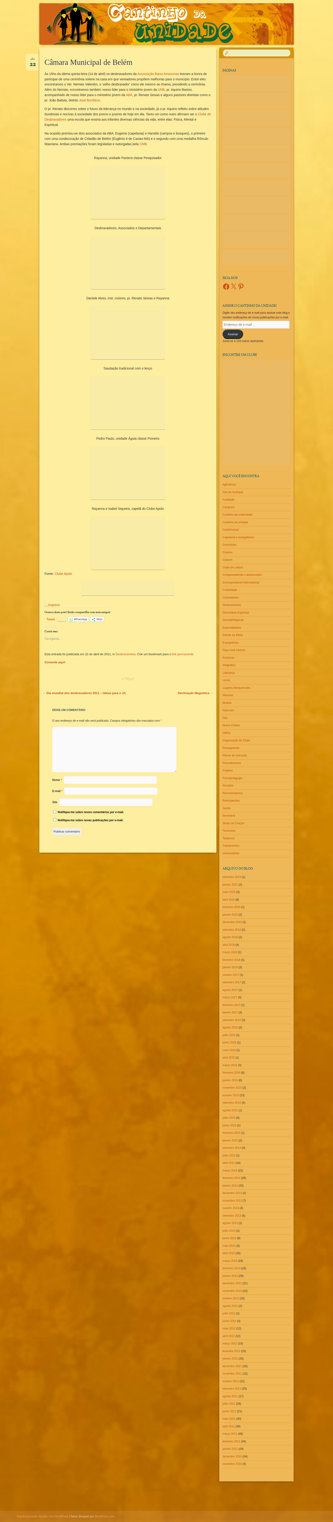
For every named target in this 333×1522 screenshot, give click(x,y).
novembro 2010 (232, 1464)
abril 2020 (228, 899)
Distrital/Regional (233, 620)
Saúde (226, 808)
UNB (161, 89)
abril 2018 (228, 944)
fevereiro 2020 (231, 907)
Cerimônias (229, 544)
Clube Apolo (63, 574)
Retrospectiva (230, 800)
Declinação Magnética (195, 693)
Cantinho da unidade (235, 522)
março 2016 (229, 1065)
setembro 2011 (231, 1388)
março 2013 (229, 1260)
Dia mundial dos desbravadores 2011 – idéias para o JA (84, 693)
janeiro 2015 (230, 1140)
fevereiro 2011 (231, 1441)
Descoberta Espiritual (235, 612)
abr (33, 60)
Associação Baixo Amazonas (158, 74)
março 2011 (229, 1433)
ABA (129, 95)
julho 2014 (228, 1155)
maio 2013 (228, 1245)
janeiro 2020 (230, 914)
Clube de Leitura (232, 567)
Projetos (227, 770)
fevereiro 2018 (231, 959)
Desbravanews (126, 654)
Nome (57, 780)
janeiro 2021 (230, 884)
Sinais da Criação (233, 823)
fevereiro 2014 (231, 1178)
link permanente (183, 654)
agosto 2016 (230, 1027)
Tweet (50, 619)
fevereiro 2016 (231, 1072)
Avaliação (228, 499)
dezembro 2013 (232, 1193)
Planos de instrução (234, 755)
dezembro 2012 (232, 1283)
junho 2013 (229, 1238)
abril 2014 (228, 1163)
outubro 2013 (230, 1208)
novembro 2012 (232, 1291)
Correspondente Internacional (240, 582)
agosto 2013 (230, 1223)
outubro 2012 (230, 1298)
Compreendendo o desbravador (242, 574)
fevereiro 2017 (231, 1005)
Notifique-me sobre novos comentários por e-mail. (91, 812)
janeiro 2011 (230, 1448)
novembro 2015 (232, 1087)
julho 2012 (228, 1313)
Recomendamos (232, 793)
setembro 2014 (231, 1147)
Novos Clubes (231, 725)
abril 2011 (228, 1426)
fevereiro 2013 (231, 1268)
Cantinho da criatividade (237, 514)
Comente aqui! (54, 662)
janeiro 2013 (230, 1276)
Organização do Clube (236, 740)
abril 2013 (228, 1253)
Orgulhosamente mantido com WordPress (42, 1516)
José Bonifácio (89, 100)
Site (54, 802)
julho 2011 (228, 1403)
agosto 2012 (230, 1306)
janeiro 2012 (230, 1358)
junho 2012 (229, 1321)
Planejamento (230, 748)
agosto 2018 (230, 937)
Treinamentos (230, 845)
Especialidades (231, 627)
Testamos (228, 838)
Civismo (227, 552)
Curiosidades (230, 597)
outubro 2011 (230, 1381)
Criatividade (229, 590)
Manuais (227, 695)
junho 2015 (229, 1125)
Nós (224, 718)
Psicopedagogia (232, 778)
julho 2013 (228, 1230)
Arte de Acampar (232, 492)
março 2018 (229, 952)
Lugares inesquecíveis (236, 687)
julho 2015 (228, 1117)
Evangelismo (230, 642)
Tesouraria (228, 830)
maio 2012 (228, 1328)
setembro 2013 (231, 1215)
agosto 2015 (230, 1110)
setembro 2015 (231, 1102)
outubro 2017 (230, 975)
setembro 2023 (231, 877)
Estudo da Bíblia (232, 635)
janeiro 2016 (230, 1080)
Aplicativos (229, 484)
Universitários (230, 853)
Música (226, 703)
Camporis (228, 507)
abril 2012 (228, 1336)
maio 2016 (228, 1050)
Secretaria (228, 815)
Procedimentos (231, 763)
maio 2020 (228, 892)
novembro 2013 (232, 1200)
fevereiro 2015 (231, 1132)
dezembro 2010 (232, 1456)
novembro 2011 (232, 1373)
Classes (227, 559)
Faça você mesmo (233, 650)
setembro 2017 (231, 982)
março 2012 (229, 1343)
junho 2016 (229, 1042)
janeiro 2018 (230, 967)
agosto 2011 (230, 1396)
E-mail (57, 791)
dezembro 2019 (232, 922)
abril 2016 (228, 1057)
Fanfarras (228, 657)
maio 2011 (228, 1418)
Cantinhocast (230, 529)
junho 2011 (229, 1411)
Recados (227, 785)
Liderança (228, 672)
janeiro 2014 (230, 1185)
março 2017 (229, 997)
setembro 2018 (231, 929)
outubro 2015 (230, 1095)
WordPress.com (104, 1516)
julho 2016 (228, 1035)
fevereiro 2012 (231, 1351)
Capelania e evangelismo (238, 537)
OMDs (226, 733)
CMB (143, 144)
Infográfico (228, 665)
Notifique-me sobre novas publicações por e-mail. (90, 820)
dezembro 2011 (232, 1366)
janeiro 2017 (230, 1012)
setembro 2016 (231, 1020)
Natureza (228, 710)
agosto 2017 (230, 990)
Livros (226, 680)
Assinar (233, 334)
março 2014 (229, 1170)
